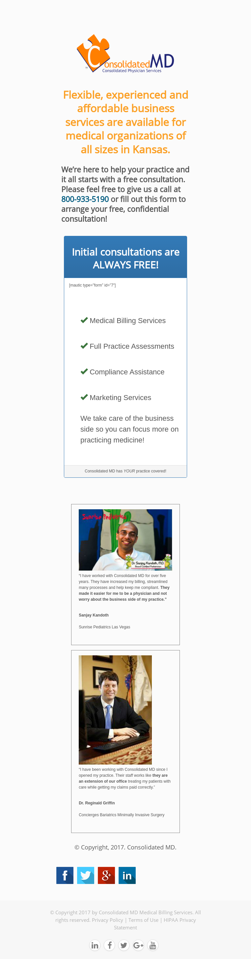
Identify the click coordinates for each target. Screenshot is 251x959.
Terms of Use (143, 920)
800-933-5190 (85, 199)
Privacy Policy (107, 920)
